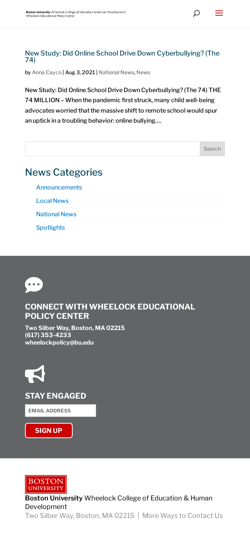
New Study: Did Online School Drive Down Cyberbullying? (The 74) (122, 56)
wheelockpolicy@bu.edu (59, 342)
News (143, 72)
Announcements (59, 187)
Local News (52, 200)
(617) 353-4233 (48, 335)
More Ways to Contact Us (182, 515)
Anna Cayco (46, 72)
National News (116, 72)
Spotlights (50, 227)
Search (212, 148)
